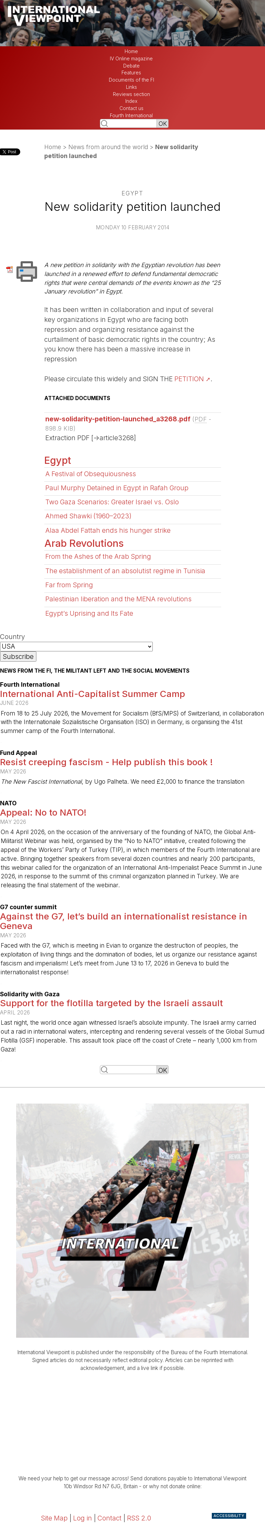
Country (12, 637)
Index (131, 101)
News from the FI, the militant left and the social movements (94, 671)
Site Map (54, 1518)
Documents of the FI (131, 80)
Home (131, 51)
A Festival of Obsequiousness (90, 474)
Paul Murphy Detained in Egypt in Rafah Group (116, 488)
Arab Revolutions (84, 543)
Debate (131, 66)
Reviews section (131, 94)
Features (131, 72)
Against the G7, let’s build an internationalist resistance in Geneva (123, 921)
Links (131, 87)
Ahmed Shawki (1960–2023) (88, 516)
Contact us (131, 108)
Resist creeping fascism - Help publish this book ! (106, 762)
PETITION (189, 379)
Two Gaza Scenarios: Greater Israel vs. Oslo (112, 502)
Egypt (57, 460)
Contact (109, 1518)
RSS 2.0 (139, 1518)
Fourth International (131, 115)
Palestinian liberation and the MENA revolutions (118, 599)
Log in (82, 1518)
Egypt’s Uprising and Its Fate (89, 613)
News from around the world (108, 147)
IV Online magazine (131, 58)
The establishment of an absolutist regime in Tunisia (125, 571)
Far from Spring (69, 585)
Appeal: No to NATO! (43, 812)
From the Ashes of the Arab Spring (98, 556)
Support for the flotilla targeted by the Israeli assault (111, 1003)
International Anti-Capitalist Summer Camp (92, 693)
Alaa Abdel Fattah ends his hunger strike (108, 530)
